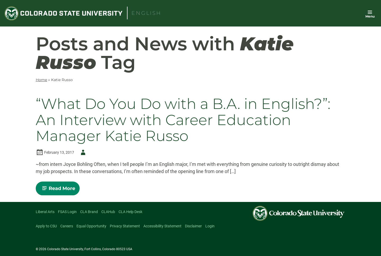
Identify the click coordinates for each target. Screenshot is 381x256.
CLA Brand (89, 212)
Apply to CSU (46, 226)
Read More (60, 190)
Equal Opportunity (91, 226)
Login (210, 226)
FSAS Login (67, 212)
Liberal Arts (45, 212)
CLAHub (108, 212)
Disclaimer (193, 226)
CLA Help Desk (130, 212)
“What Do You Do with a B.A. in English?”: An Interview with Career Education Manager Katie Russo (183, 120)
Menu (370, 16)
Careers (66, 226)
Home (41, 79)
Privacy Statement (125, 226)
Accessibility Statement (162, 226)
